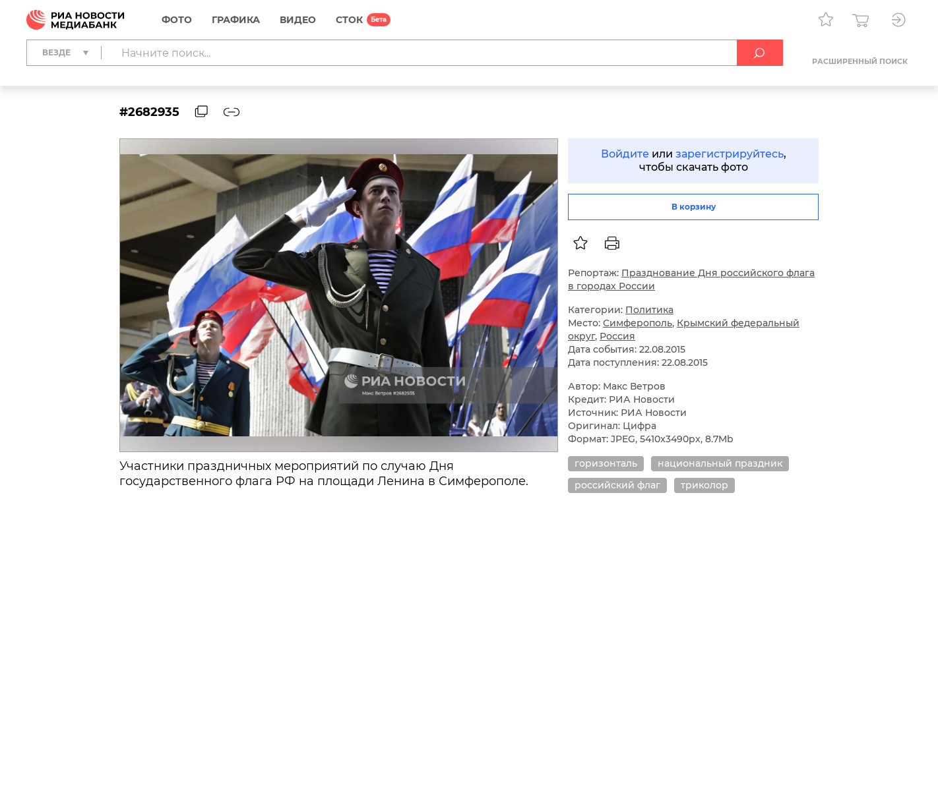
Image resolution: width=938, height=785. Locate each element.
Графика (236, 20)
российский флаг (617, 485)
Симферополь (637, 323)
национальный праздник (720, 463)
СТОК (349, 20)
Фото (177, 20)
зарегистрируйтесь (729, 154)
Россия (617, 336)
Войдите (625, 154)
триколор (704, 485)
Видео (298, 20)
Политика (649, 310)
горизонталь (606, 463)
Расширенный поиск (860, 61)
